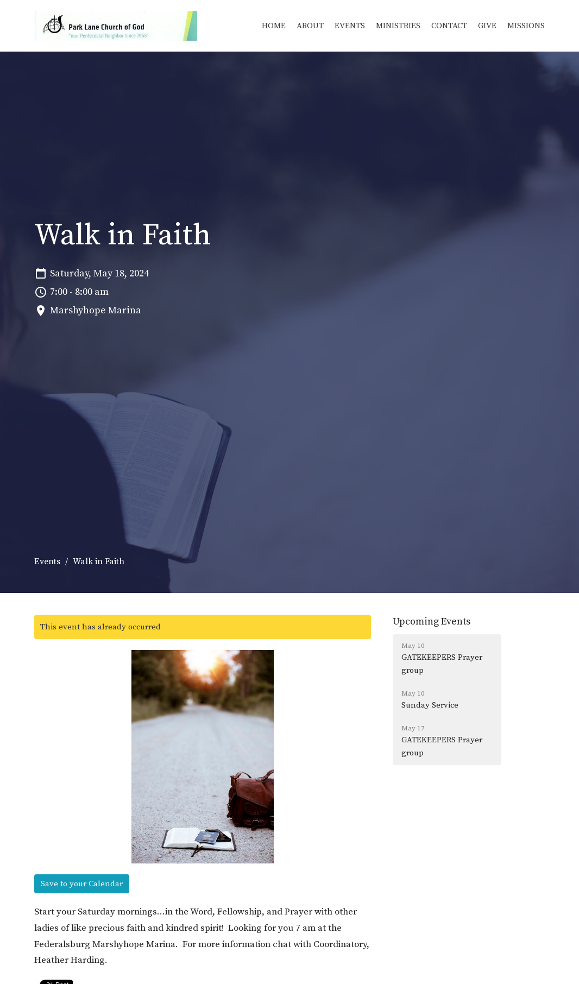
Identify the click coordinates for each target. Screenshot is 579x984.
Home (274, 26)
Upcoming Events (431, 621)
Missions (526, 26)
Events (350, 26)
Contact (449, 26)
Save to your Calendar (82, 884)
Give (487, 26)
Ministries (398, 26)
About (310, 26)
